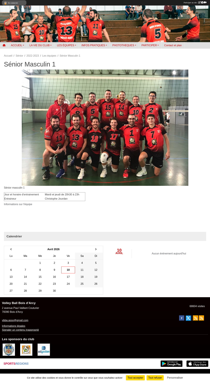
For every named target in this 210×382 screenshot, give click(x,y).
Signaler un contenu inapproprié (20, 329)
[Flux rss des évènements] (201, 318)
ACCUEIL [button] (16, 45)
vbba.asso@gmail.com (15, 320)
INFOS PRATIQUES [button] (93, 45)
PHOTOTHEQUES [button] (123, 45)
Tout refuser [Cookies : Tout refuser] (155, 377)
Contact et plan (173, 45)
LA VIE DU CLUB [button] (39, 45)
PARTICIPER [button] (149, 45)
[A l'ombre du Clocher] (26, 349)
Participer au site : (195, 2)
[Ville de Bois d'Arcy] (9, 349)
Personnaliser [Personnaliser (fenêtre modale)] (175, 377)
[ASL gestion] (44, 349)
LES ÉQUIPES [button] (65, 45)
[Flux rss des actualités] (195, 318)
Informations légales (13, 326)
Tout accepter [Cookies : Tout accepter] (135, 377)
